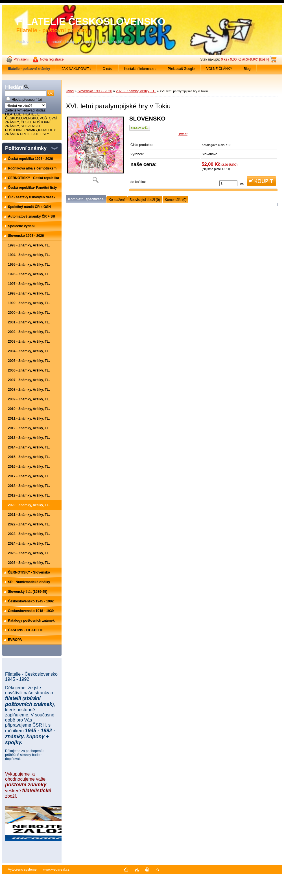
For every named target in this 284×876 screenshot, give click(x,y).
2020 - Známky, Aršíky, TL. (136, 91)
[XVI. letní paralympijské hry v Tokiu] (95, 151)
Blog (247, 69)
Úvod (70, 91)
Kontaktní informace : (140, 69)
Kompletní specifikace (86, 199)
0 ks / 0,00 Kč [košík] (245, 59)
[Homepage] (29, 69)
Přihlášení (21, 59)
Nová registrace (52, 59)
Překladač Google (181, 69)
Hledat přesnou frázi (27, 100)
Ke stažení (117, 200)
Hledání (14, 87)
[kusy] (228, 183)
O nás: (107, 69)
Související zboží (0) (145, 200)
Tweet (182, 134)
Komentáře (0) (176, 200)
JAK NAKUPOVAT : (76, 69)
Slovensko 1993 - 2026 (94, 91)
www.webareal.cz (56, 869)
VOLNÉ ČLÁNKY (219, 69)
